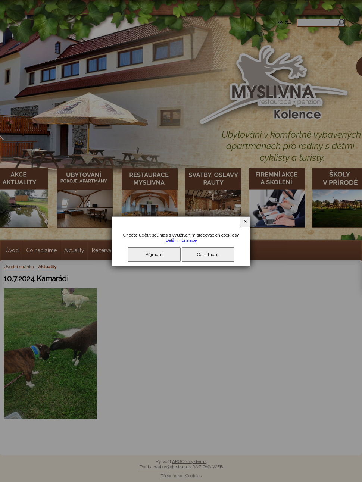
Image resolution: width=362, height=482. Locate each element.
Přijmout (154, 254)
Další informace (181, 240)
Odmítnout (208, 254)
